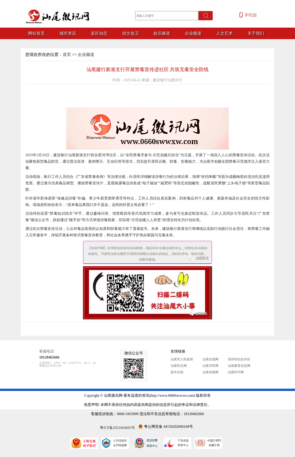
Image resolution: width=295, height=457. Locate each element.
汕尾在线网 (210, 359)
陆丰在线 (177, 372)
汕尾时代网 (236, 372)
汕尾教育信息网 (239, 365)
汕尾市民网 (210, 365)
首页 (67, 54)
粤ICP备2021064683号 (117, 428)
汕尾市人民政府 (182, 359)
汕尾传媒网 (210, 372)
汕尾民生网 (179, 365)
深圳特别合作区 (239, 359)
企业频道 (86, 54)
